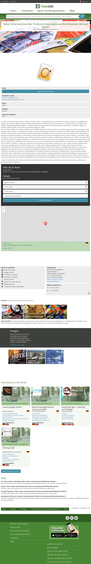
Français (85, 1)
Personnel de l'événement (40, 420)
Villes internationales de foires (20, 534)
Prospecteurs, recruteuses (11, 459)
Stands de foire (7, 417)
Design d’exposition (8, 420)
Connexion (4, 1)
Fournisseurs (27, 10)
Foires (13, 10)
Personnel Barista (67, 417)
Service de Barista (68, 419)
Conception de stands (39, 419)
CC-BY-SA (88, 240)
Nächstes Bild (88, 394)
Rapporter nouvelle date (45, 91)
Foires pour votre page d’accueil (57, 551)
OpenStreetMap (78, 240)
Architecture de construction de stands (15, 419)
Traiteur (64, 414)
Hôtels (72, 10)
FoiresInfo (45, 6)
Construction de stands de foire (12, 415)
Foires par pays (15, 527)
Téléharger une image (17, 345)
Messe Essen (7, 243)
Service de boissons (68, 415)
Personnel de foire (8, 461)
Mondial (13, 509)
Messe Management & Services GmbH (43, 408)
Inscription (13, 1)
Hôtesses (5, 458)
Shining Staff (8, 448)
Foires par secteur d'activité (19, 524)
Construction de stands (10, 414)
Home (4, 509)
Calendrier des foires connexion (57, 555)
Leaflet (68, 240)
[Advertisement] (45, 48)
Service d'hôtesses (8, 454)
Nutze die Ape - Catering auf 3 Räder (73, 408)
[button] (45, 224)
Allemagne (23, 509)
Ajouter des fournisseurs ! (10, 471)
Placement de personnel (40, 417)
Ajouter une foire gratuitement (51, 10)
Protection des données (55, 544)
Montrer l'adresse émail (10, 98)
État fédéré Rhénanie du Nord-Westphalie (45, 509)
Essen (66, 509)
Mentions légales (52, 547)
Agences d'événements (39, 415)
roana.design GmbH (12, 407)
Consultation (36, 414)
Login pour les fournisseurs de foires (59, 562)
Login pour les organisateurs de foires (59, 558)
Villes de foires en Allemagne (19, 531)
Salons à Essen (8, 248)
